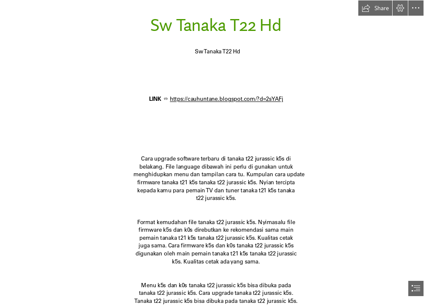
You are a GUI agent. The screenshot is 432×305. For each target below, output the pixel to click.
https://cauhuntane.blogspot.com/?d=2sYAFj (226, 98)
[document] (216, 152)
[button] (375, 8)
